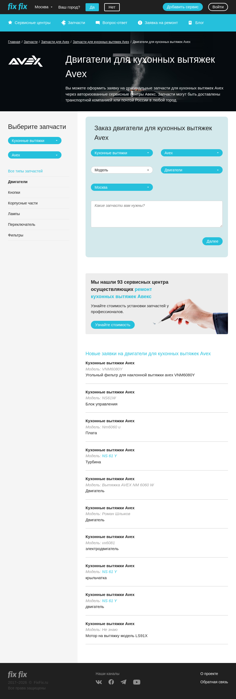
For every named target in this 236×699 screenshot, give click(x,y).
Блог (199, 22)
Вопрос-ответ (114, 22)
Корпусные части (23, 203)
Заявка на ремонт (161, 22)
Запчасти (76, 22)
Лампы (14, 214)
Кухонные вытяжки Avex (110, 363)
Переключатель (21, 224)
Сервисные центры (33, 22)
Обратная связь (214, 682)
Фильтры (15, 235)
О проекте (209, 674)
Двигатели (18, 182)
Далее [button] (212, 241)
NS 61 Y (109, 455)
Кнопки (14, 192)
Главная (14, 42)
